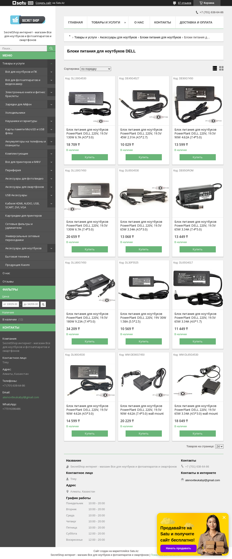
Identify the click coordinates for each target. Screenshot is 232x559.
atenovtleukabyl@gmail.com (21, 397)
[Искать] (51, 48)
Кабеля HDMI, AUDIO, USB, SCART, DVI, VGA (22, 205)
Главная (75, 22)
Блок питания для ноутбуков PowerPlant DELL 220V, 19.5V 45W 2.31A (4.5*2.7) (141, 133)
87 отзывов (184, 2)
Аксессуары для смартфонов (24, 187)
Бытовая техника (17, 256)
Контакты (162, 22)
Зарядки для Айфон (18, 104)
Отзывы (8, 281)
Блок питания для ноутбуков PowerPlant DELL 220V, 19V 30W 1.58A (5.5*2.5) (143, 317)
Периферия (13, 170)
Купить (90, 157)
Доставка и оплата (196, 22)
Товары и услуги (14, 63)
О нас (6, 273)
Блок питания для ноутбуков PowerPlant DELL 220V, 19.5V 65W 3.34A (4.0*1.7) (195, 317)
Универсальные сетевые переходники (22, 238)
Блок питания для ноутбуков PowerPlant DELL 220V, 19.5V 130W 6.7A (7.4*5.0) (87, 225)
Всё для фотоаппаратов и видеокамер (22, 82)
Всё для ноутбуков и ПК (21, 72)
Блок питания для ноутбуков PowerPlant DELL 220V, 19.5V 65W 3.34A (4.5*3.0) (141, 225)
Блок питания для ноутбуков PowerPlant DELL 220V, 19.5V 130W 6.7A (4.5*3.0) (87, 133)
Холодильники (15, 112)
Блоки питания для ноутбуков (160, 37)
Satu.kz (134, 551)
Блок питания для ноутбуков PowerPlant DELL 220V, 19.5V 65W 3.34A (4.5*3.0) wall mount (196, 410)
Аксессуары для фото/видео (24, 178)
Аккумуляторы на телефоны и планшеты (25, 143)
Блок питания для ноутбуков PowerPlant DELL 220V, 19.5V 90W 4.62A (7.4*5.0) (195, 133)
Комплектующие (16, 153)
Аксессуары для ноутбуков (23, 248)
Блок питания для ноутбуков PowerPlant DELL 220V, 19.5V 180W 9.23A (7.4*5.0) (87, 317)
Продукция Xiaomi (17, 265)
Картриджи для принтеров (23, 215)
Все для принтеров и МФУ (23, 162)
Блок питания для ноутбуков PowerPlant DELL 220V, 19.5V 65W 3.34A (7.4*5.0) (195, 225)
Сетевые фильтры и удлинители (19, 226)
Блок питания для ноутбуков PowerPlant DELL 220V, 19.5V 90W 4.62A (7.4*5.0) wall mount (142, 410)
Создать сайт (43, 2)
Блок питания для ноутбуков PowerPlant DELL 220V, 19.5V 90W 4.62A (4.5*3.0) (87, 410)
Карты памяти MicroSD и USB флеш (24, 131)
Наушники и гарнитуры (21, 121)
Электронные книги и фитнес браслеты (25, 94)
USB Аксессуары (16, 195)
